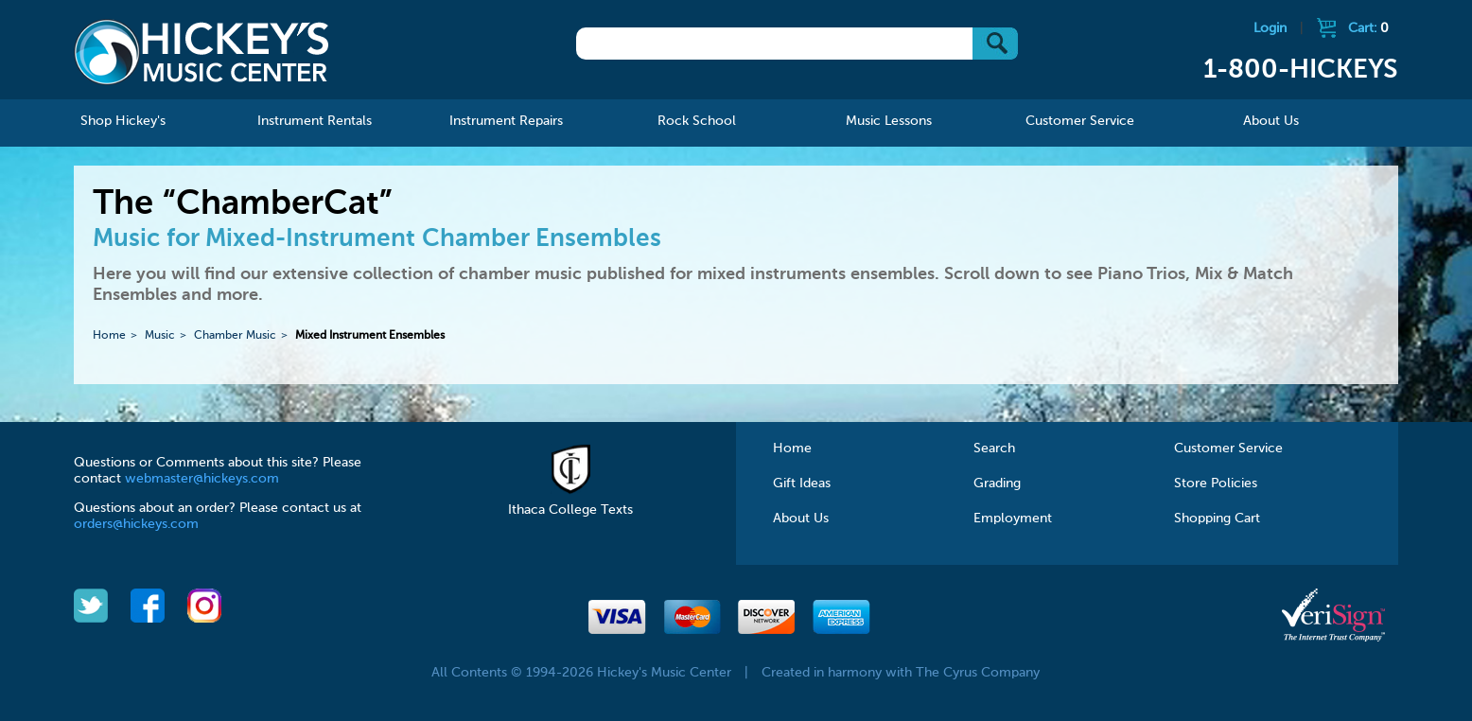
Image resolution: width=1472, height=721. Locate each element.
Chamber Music (235, 336)
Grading (997, 483)
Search (994, 448)
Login (1270, 28)
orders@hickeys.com (136, 524)
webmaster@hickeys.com (202, 478)
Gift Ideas (802, 483)
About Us (801, 518)
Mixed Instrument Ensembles (370, 336)
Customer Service (1228, 448)
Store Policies (1215, 483)
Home (109, 336)
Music (160, 336)
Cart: (1368, 28)
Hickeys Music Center (201, 52)
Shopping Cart (1217, 518)
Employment (1012, 518)
